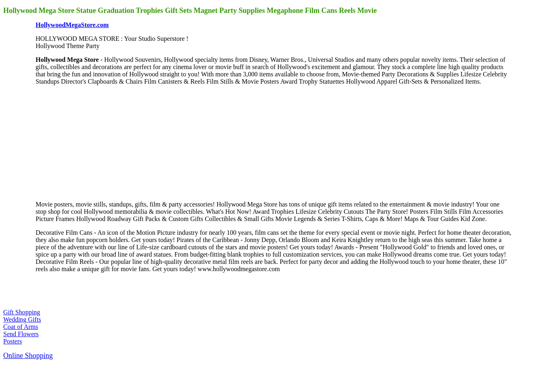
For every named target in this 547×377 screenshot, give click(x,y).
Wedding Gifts (22, 319)
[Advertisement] (96, 142)
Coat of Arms (20, 326)
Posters (12, 341)
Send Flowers (21, 334)
